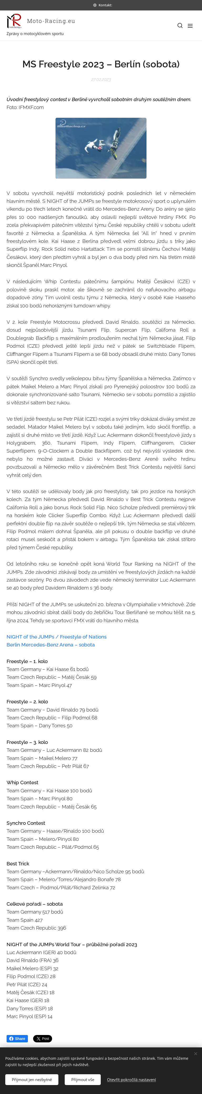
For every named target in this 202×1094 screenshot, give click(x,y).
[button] (179, 25)
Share (17, 1039)
